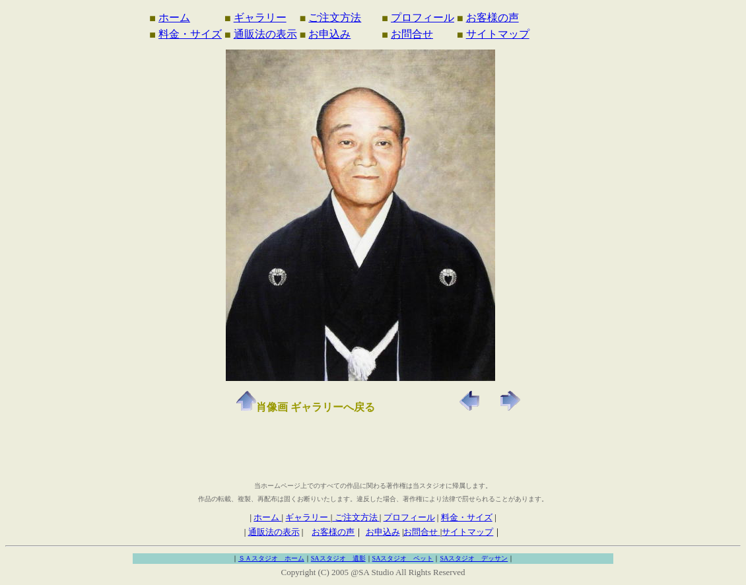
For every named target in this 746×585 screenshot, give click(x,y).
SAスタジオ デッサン (474, 558)
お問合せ (412, 34)
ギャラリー (260, 17)
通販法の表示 (265, 34)
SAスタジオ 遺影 (338, 558)
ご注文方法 (334, 17)
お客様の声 (492, 17)
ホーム (174, 17)
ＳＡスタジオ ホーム (271, 558)
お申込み (329, 34)
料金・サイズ (190, 34)
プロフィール (422, 17)
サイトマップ (497, 34)
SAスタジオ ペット (403, 558)
